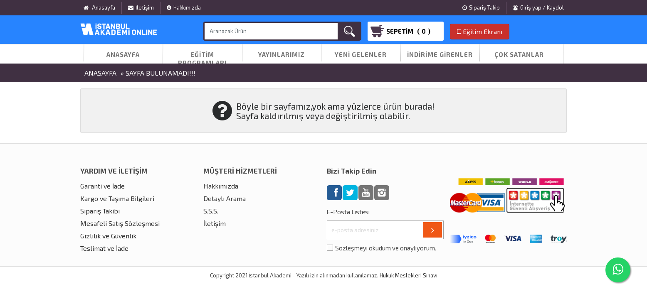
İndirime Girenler (440, 54)
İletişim (141, 7)
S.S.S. (210, 211)
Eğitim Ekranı (479, 31)
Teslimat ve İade (104, 248)
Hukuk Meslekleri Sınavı (408, 275)
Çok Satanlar (519, 54)
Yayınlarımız (281, 54)
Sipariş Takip (481, 7)
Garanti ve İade (102, 186)
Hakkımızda (184, 7)
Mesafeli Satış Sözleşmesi (120, 223)
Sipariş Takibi (100, 211)
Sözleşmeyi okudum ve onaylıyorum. (385, 248)
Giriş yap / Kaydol (538, 7)
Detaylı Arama (224, 198)
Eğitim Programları (202, 58)
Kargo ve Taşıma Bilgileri (117, 198)
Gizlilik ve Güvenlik (108, 236)
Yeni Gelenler (361, 54)
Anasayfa (123, 54)
